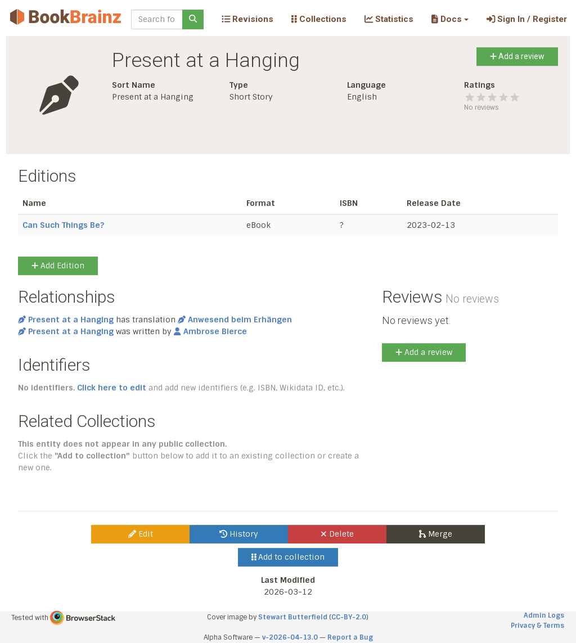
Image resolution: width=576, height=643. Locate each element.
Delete (337, 534)
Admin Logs (544, 615)
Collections (318, 19)
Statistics (388, 19)
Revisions (247, 19)
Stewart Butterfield (292, 617)
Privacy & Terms (537, 625)
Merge (435, 534)
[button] (449, 19)
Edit (140, 534)
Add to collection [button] (288, 557)
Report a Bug (350, 637)
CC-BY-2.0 (348, 617)
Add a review (517, 56)
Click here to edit (111, 388)
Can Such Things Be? (63, 225)
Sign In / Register (527, 19)
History (238, 534)
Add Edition (58, 265)
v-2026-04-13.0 (290, 637)
